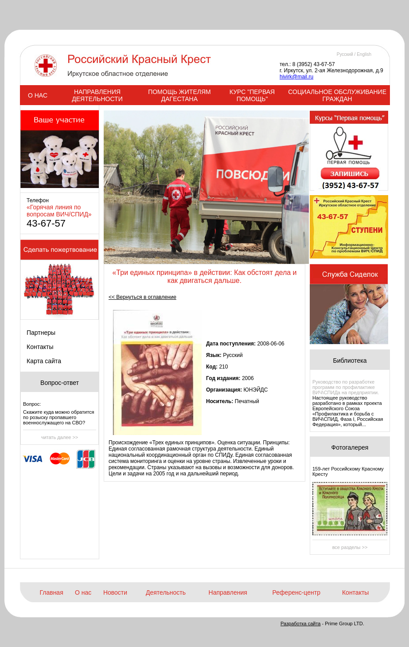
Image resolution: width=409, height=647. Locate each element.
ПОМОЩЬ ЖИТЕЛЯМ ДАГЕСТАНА (179, 95)
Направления (228, 592)
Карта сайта (44, 361)
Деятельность (166, 592)
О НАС (37, 95)
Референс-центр (296, 592)
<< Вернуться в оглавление (142, 297)
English (364, 54)
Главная (51, 592)
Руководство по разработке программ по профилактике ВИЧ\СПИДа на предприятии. (345, 387)
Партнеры (41, 332)
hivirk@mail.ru (296, 77)
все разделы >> (350, 547)
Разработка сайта (300, 623)
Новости (115, 592)
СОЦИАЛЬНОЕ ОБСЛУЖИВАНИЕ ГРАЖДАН (337, 95)
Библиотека (349, 360)
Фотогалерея (350, 447)
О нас (83, 592)
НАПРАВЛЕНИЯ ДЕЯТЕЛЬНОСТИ (97, 95)
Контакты (40, 346)
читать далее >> (59, 437)
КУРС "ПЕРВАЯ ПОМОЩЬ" (252, 95)
